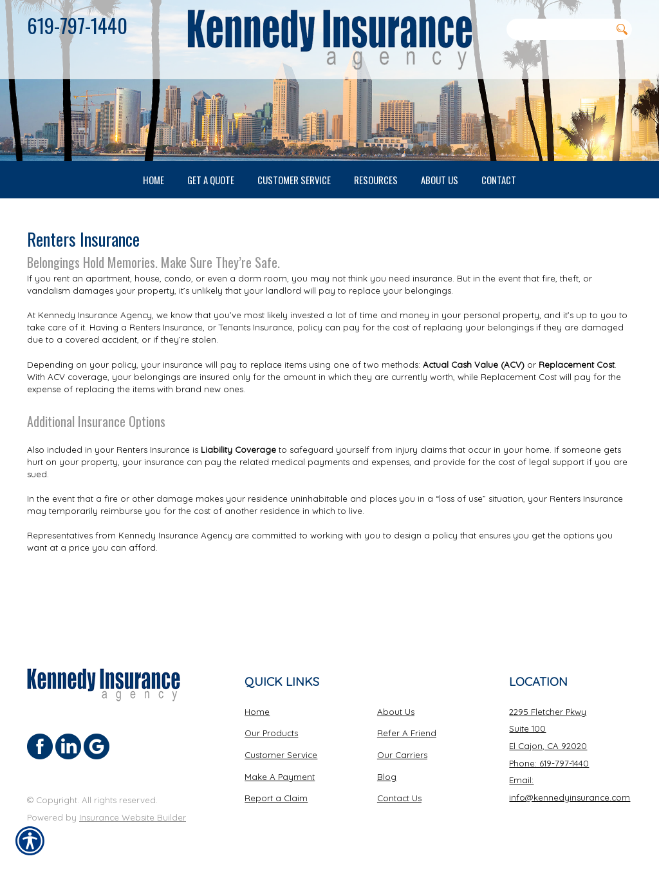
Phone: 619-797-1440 (549, 762)
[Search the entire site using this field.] (558, 29)
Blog (386, 776)
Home (257, 711)
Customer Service (281, 755)
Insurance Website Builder (132, 817)
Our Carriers (402, 755)
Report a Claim (276, 798)
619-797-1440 (77, 25)
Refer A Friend (406, 733)
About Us (395, 711)
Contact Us (399, 798)
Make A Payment (280, 776)
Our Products (271, 733)
